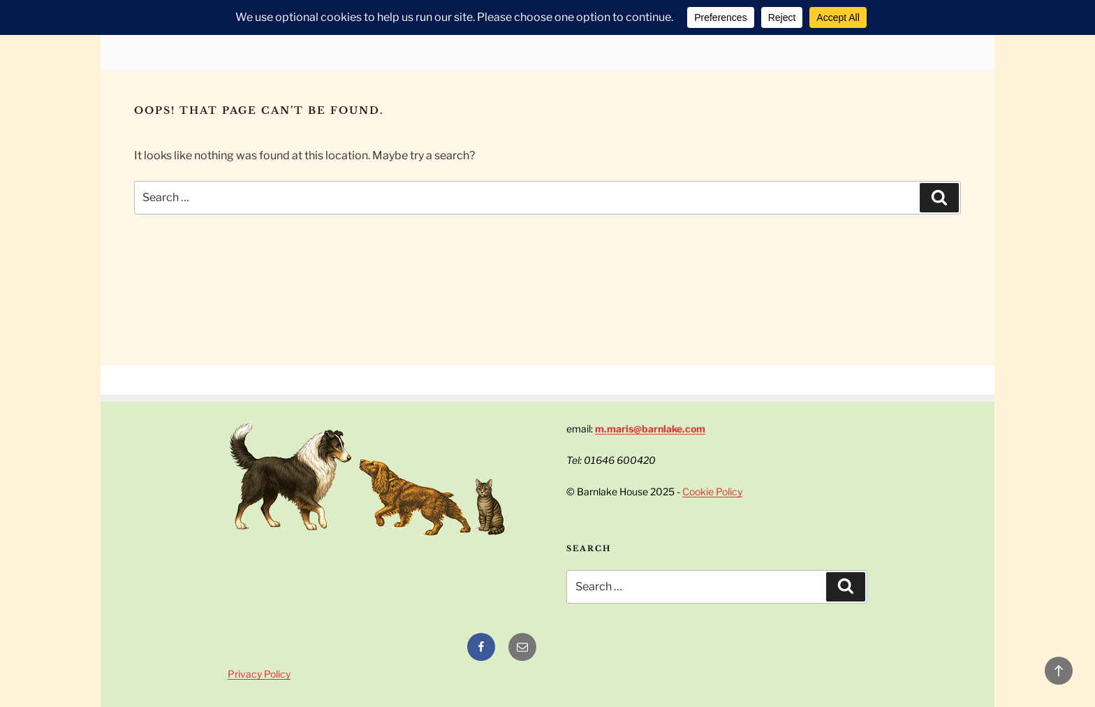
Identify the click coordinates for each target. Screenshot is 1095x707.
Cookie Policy (712, 491)
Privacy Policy (259, 674)
